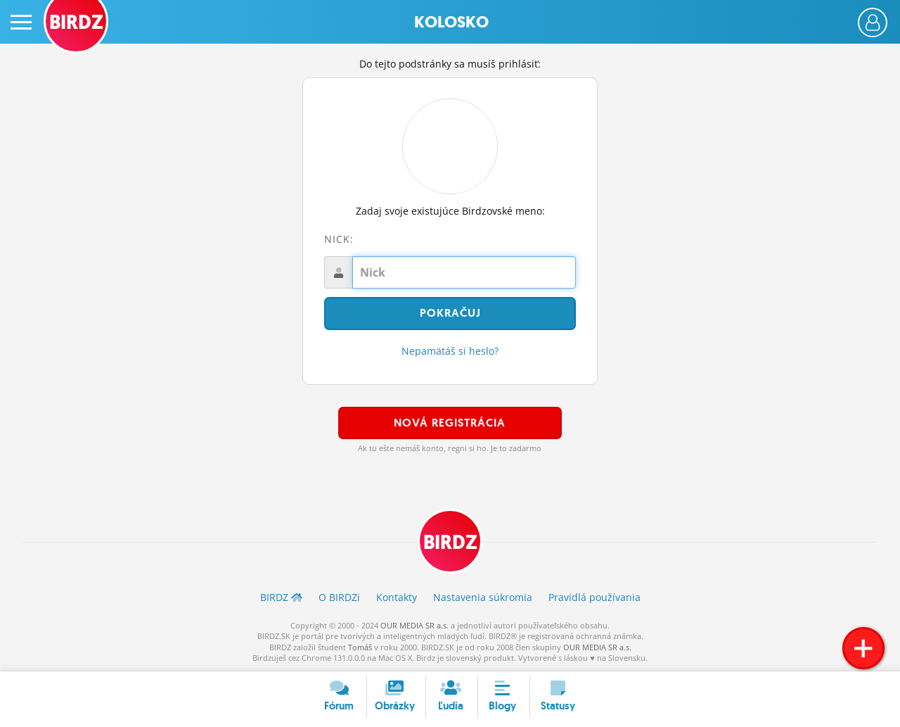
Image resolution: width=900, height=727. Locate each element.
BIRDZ (450, 542)
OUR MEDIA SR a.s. (414, 625)
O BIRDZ (339, 597)
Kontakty (396, 597)
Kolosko (451, 22)
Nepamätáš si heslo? (450, 351)
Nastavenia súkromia (482, 597)
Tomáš (360, 647)
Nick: (339, 239)
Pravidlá (594, 597)
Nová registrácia (450, 422)
